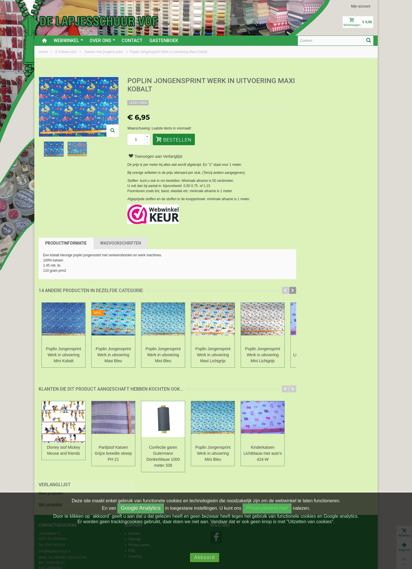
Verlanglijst (312, 81)
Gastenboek (163, 40)
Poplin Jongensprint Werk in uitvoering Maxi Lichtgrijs (213, 354)
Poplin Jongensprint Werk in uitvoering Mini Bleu (163, 354)
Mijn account (360, 6)
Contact (132, 40)
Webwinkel (68, 40)
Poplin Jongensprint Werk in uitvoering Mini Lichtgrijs (262, 354)
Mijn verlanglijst (308, 101)
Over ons (102, 40)
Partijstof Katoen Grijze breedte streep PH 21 (113, 453)
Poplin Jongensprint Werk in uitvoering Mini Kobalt (63, 354)
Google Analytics (141, 508)
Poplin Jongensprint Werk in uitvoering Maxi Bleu (113, 354)
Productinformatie (66, 243)
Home (44, 52)
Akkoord (204, 557)
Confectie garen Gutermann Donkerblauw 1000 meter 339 (163, 456)
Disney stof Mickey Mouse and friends (63, 450)
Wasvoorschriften (120, 243)
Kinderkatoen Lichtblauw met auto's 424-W (262, 453)
